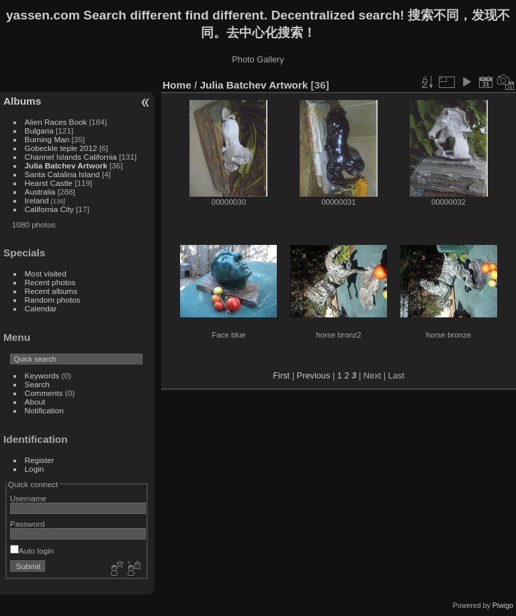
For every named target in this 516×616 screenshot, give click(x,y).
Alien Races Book (56, 121)
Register (39, 460)
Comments (44, 393)
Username (28, 498)
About (35, 401)
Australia (40, 191)
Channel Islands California (72, 156)
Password (27, 523)
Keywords (42, 375)
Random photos (53, 299)
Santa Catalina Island (62, 174)
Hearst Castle (49, 182)
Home (177, 85)
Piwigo (502, 605)
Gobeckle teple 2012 (61, 148)
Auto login (32, 550)
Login (34, 468)
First (281, 375)
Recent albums (51, 291)
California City (49, 209)
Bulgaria (39, 130)
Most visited (46, 273)
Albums (22, 101)
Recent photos (50, 282)
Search (37, 384)
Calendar (41, 308)
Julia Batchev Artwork (66, 165)
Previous (314, 375)
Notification (44, 410)
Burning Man (47, 139)
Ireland (37, 200)
